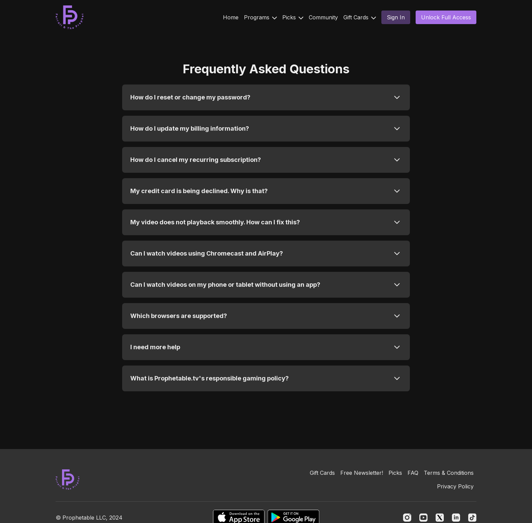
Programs (260, 17)
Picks (292, 17)
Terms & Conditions (449, 472)
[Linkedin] (456, 517)
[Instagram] (407, 517)
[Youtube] (423, 517)
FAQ (412, 472)
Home (231, 17)
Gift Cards (359, 17)
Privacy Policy (455, 486)
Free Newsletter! (361, 472)
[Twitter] (440, 517)
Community (323, 17)
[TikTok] (472, 517)
